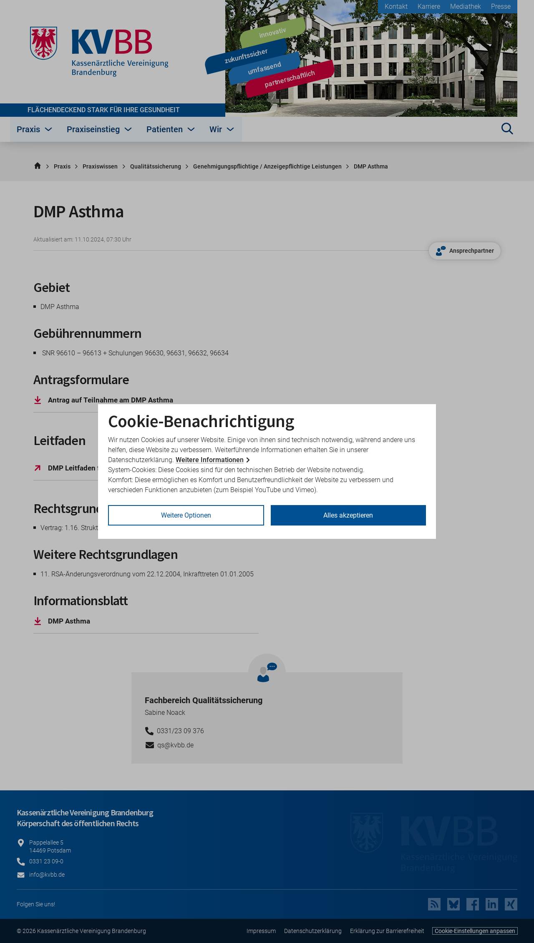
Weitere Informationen (210, 460)
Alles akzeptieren (348, 515)
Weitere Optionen (186, 515)
